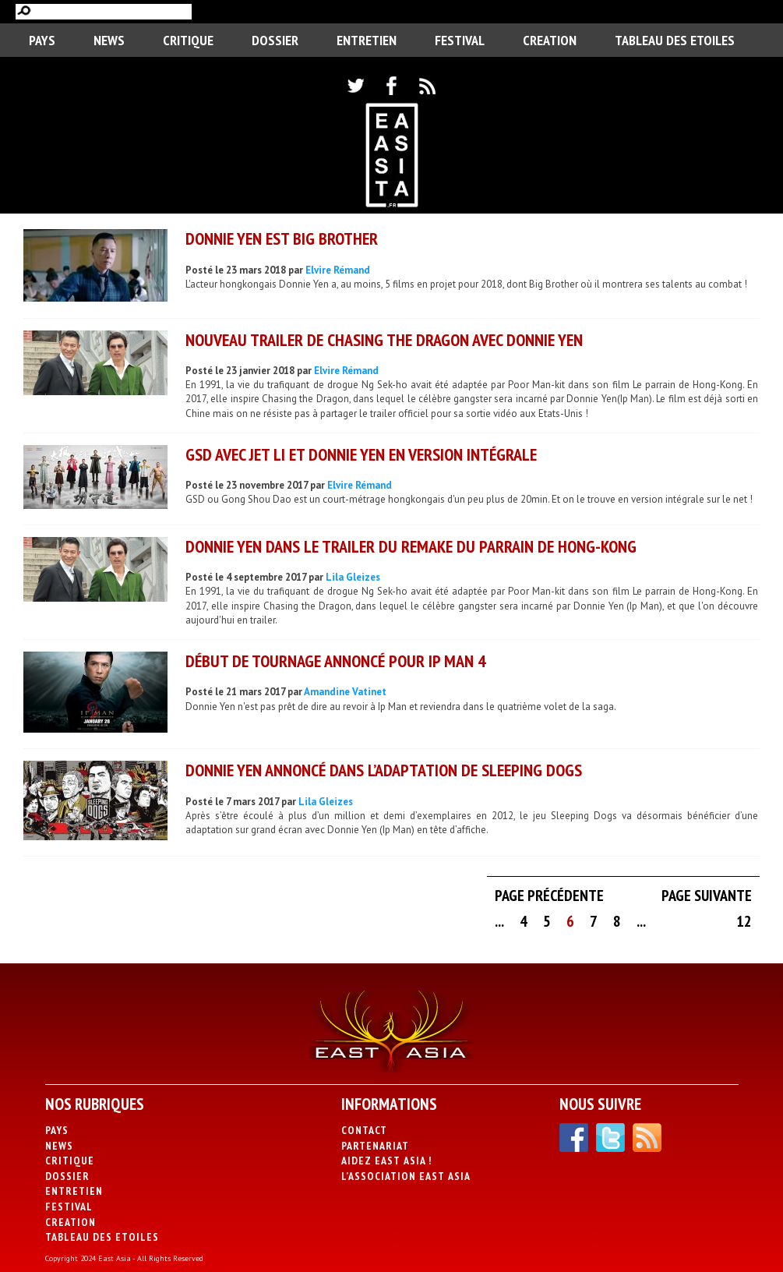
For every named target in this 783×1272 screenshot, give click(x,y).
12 (744, 921)
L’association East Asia (406, 1176)
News (109, 40)
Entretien (367, 40)
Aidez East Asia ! (386, 1161)
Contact (364, 1130)
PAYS (42, 40)
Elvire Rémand (337, 270)
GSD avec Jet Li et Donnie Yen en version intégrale (361, 454)
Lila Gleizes (353, 577)
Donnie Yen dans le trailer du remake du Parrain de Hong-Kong (411, 546)
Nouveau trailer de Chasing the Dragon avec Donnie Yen (384, 340)
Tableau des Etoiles (675, 40)
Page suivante (706, 895)
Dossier (275, 40)
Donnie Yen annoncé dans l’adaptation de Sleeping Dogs (383, 770)
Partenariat (375, 1146)
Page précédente (549, 895)
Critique (188, 40)
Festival (460, 40)
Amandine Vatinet (345, 691)
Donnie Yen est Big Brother (281, 238)
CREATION (550, 40)
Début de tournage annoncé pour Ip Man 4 (335, 661)
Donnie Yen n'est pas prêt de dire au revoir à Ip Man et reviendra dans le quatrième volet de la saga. (400, 706)
